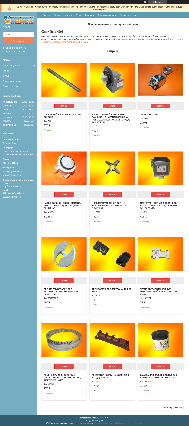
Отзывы (7, 76)
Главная (46, 15)
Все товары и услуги (173, 408)
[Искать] (30, 34)
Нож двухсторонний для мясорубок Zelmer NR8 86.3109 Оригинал (109, 205)
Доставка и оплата (12, 81)
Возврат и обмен (11, 86)
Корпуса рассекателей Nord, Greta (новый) (65, 42)
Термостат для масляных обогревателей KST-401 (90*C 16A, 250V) (159, 291)
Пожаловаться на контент (105, 423)
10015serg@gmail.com (13, 193)
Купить (64, 106)
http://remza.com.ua (12, 186)
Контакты (89, 15)
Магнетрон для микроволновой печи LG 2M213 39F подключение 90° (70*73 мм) (159, 205)
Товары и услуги (11, 65)
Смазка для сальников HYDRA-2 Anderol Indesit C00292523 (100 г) (158, 376)
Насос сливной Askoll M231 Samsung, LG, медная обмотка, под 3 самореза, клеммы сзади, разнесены (111, 118)
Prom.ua (107, 418)
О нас (6, 70)
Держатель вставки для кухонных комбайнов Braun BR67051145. (61, 291)
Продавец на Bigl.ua (94, 421)
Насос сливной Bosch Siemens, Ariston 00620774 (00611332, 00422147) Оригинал (64, 205)
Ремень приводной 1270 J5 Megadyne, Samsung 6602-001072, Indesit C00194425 (62, 377)
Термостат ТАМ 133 (151, 114)
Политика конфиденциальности (130, 423)
